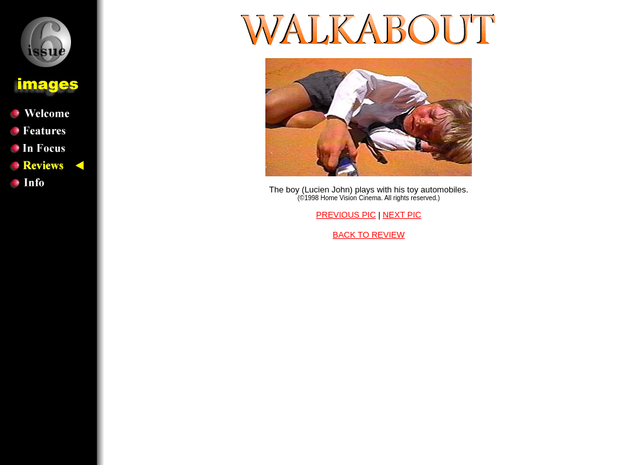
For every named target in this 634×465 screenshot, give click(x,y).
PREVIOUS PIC (346, 215)
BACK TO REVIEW (368, 235)
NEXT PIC (402, 215)
